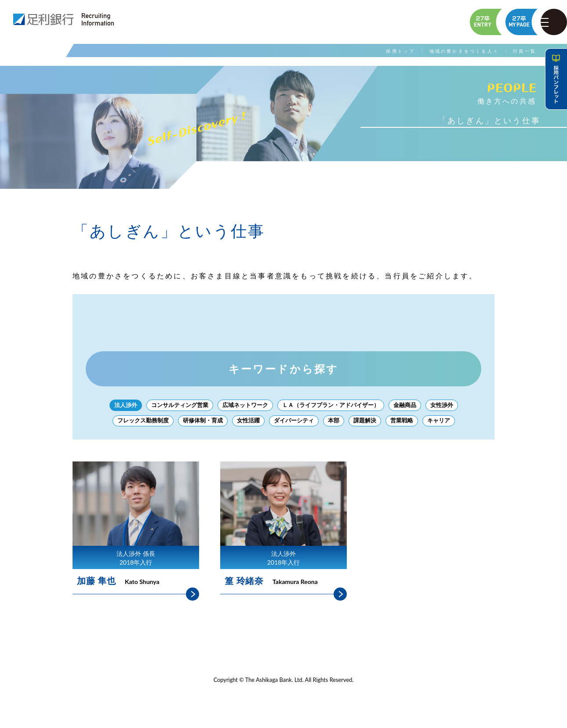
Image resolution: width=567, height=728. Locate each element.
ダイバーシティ (294, 423)
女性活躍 (247, 423)
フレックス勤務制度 (136, 423)
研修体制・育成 (199, 423)
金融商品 (412, 406)
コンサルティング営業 (173, 406)
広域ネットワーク (242, 406)
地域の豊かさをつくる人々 (464, 51)
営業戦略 (408, 423)
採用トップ (400, 51)
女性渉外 (451, 406)
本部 (337, 423)
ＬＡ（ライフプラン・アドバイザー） (333, 406)
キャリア (446, 423)
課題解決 (369, 423)
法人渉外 (116, 406)
